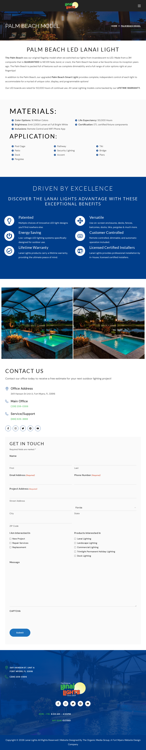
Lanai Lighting (84, 538)
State (77, 513)
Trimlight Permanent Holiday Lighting (96, 551)
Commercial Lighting (88, 547)
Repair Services (20, 543)
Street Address (17, 500)
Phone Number (87, 475)
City (12, 513)
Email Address (22, 475)
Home (114, 26)
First (12, 468)
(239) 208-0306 (19, 406)
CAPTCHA (15, 611)
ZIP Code (14, 526)
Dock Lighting (84, 555)
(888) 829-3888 (19, 419)
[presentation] (31, 620)
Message (15, 562)
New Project (18, 538)
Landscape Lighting (87, 543)
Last (76, 468)
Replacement (19, 547)
